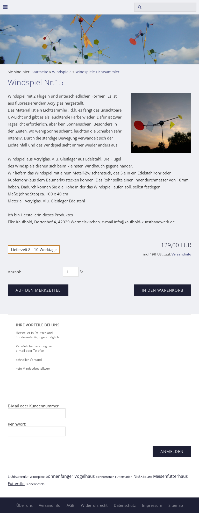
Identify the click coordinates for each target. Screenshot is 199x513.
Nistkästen (142, 476)
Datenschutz (125, 505)
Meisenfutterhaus (170, 476)
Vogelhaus (84, 476)
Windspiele (62, 72)
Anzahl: (14, 271)
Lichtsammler (18, 476)
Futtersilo (16, 483)
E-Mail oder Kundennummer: (34, 405)
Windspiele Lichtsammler (97, 72)
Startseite (40, 72)
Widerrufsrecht (94, 505)
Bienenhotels (35, 484)
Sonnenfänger (59, 476)
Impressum (152, 505)
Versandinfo (181, 254)
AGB (71, 505)
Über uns (24, 505)
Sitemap (175, 505)
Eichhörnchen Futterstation (114, 477)
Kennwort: (17, 424)
